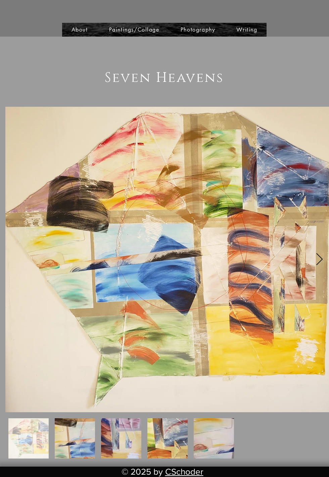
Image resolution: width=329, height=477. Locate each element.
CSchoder (184, 471)
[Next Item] (319, 259)
